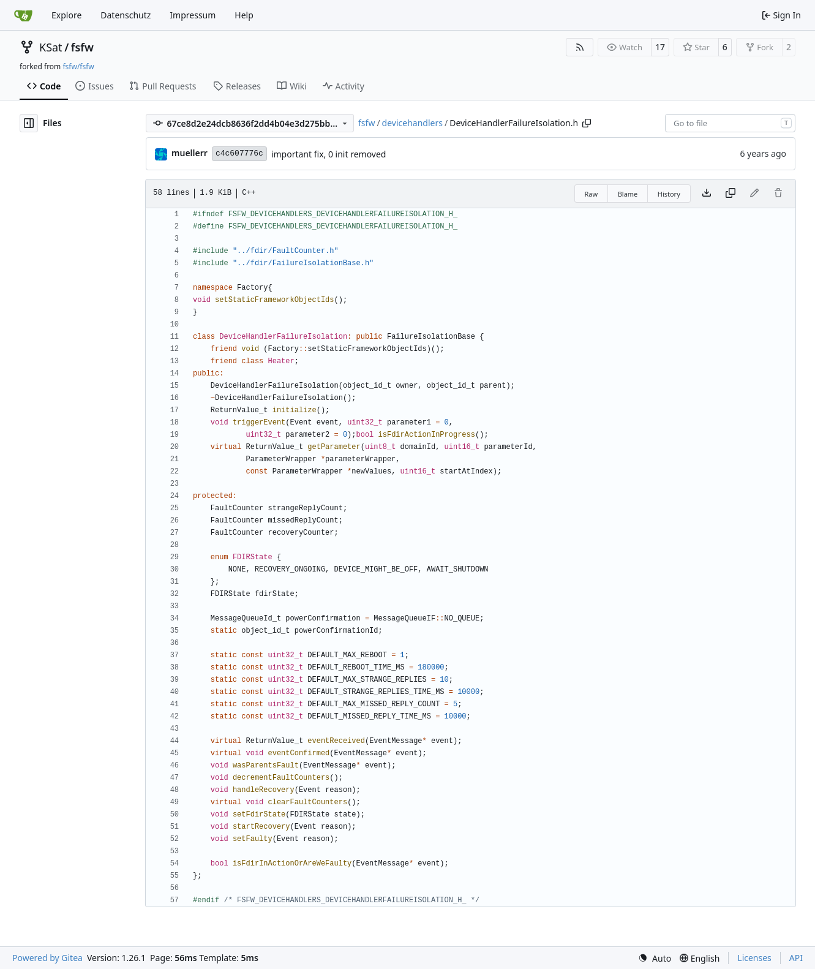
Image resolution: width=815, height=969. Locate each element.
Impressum (193, 15)
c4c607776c (239, 153)
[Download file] (706, 193)
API (796, 957)
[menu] (654, 958)
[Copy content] (730, 193)
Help (244, 15)
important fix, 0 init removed (328, 154)
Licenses (754, 957)
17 (660, 47)
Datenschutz (125, 15)
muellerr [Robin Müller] (189, 153)
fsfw (82, 47)
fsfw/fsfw (78, 66)
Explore (66, 15)
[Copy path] (586, 123)
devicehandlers (412, 123)
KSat (50, 47)
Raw (591, 193)
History (669, 193)
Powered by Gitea (47, 957)
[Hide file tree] (29, 123)
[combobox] (730, 123)
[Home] (23, 15)
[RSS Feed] (580, 47)
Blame (628, 193)
